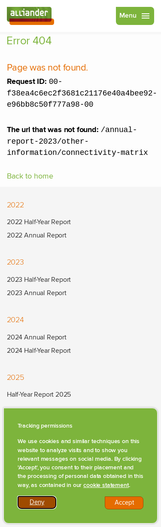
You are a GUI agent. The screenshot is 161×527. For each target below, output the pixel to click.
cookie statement (106, 486)
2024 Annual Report (37, 337)
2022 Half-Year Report (39, 222)
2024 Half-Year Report (39, 350)
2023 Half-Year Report (39, 279)
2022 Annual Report (37, 235)
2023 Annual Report (37, 293)
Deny (43, 504)
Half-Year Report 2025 (39, 394)
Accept (129, 504)
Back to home (30, 181)
